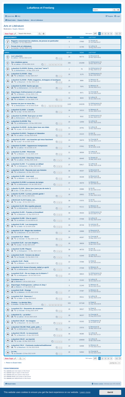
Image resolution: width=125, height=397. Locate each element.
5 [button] (111, 33)
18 (61, 65)
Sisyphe (15, 29)
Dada (20, 226)
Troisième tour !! (18, 279)
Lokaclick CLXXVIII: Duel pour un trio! (26, 116)
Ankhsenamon (95, 62)
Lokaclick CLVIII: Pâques (21, 249)
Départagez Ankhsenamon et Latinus (26, 92)
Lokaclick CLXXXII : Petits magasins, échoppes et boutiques (36, 80)
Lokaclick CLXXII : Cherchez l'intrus (26, 158)
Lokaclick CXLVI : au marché (23, 339)
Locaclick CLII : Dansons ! (22, 296)
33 (52, 305)
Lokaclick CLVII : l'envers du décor (25, 255)
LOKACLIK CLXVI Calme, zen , (23, 200)
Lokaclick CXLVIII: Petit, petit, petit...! (26, 327)
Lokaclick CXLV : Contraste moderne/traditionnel (31, 345)
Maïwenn (21, 29)
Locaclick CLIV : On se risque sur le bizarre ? (29, 273)
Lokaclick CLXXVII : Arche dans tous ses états (30, 127)
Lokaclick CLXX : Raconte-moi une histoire (28, 170)
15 (52, 65)
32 (49, 305)
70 (49, 106)
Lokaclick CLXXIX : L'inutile (22, 110)
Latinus (93, 46)
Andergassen (23, 166)
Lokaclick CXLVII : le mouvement (24, 333)
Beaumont (94, 56)
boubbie (15, 304)
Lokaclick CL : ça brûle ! (21, 315)
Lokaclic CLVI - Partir (19, 261)
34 (55, 305)
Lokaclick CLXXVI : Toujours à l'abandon (28, 133)
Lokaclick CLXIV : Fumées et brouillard (27, 212)
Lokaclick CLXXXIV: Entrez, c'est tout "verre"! (30, 68)
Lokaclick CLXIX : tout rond (22, 176)
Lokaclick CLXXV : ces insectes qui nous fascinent (32, 139)
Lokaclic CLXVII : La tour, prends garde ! (27, 194)
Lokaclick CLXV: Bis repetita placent (26, 206)
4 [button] (108, 33)
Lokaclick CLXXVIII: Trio (21, 121)
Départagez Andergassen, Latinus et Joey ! (28, 285)
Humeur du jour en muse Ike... (23, 104)
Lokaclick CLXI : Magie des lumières (26, 231)
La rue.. (14, 351)
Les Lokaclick (17, 56)
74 (61, 106)
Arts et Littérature (14, 25)
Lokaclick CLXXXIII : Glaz (21, 74)
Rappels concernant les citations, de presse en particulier (34, 41)
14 (49, 65)
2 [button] (102, 33)
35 (58, 305)
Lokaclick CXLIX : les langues (23, 321)
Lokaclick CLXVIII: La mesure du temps (27, 182)
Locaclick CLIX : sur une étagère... (25, 243)
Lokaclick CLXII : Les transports (24, 224)
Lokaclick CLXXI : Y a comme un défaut (27, 164)
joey (20, 129)
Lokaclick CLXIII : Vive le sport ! (24, 218)
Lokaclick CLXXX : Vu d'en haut (24, 97)
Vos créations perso (19, 62)
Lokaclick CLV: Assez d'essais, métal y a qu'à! (30, 267)
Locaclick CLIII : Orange (21, 290)
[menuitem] (17, 16)
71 (52, 106)
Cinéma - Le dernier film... (21, 302)
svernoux (22, 220)
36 (61, 305)
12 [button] (117, 33)
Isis (17, 190)
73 (58, 106)
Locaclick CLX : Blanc (20, 237)
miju (20, 111)
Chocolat (93, 92)
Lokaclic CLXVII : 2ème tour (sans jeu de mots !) (31, 188)
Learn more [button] (85, 392)
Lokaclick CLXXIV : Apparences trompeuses (29, 146)
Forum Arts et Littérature (21, 46)
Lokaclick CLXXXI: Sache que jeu (24, 86)
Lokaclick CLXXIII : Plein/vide (23, 152)
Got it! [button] (110, 392)
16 (55, 65)
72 (55, 106)
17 (58, 65)
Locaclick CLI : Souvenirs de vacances (27, 308)
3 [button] (105, 33)
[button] (95, 33)
